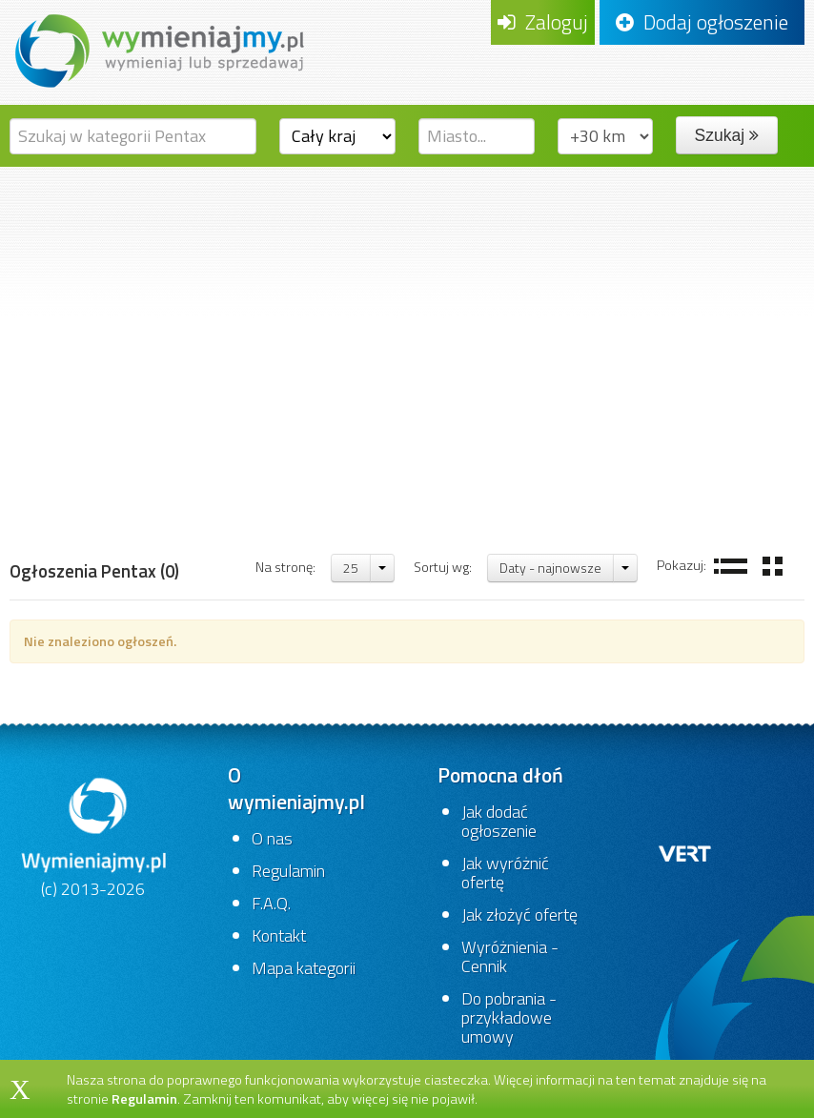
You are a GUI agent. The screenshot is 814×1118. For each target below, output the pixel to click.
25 (350, 568)
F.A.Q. (271, 903)
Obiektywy (258, 495)
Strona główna (64, 495)
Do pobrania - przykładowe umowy (509, 1017)
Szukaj (727, 135)
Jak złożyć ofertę (519, 914)
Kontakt (279, 935)
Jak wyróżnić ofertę (505, 872)
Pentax (339, 495)
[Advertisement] (407, 309)
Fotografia (167, 495)
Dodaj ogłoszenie (702, 22)
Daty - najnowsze (550, 568)
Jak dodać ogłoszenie (499, 821)
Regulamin (288, 871)
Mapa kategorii (304, 968)
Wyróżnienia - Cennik (510, 956)
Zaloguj (543, 22)
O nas (272, 838)
